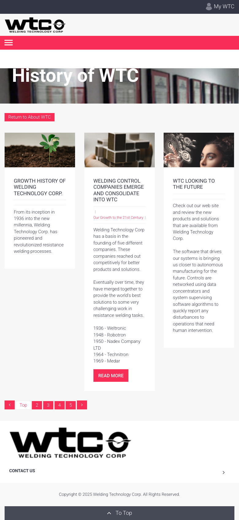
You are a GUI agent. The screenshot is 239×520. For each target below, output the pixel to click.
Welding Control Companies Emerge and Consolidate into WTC (118, 190)
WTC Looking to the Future (194, 184)
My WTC (219, 7)
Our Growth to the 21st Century (118, 217)
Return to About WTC (29, 117)
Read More (111, 375)
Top (23, 405)
